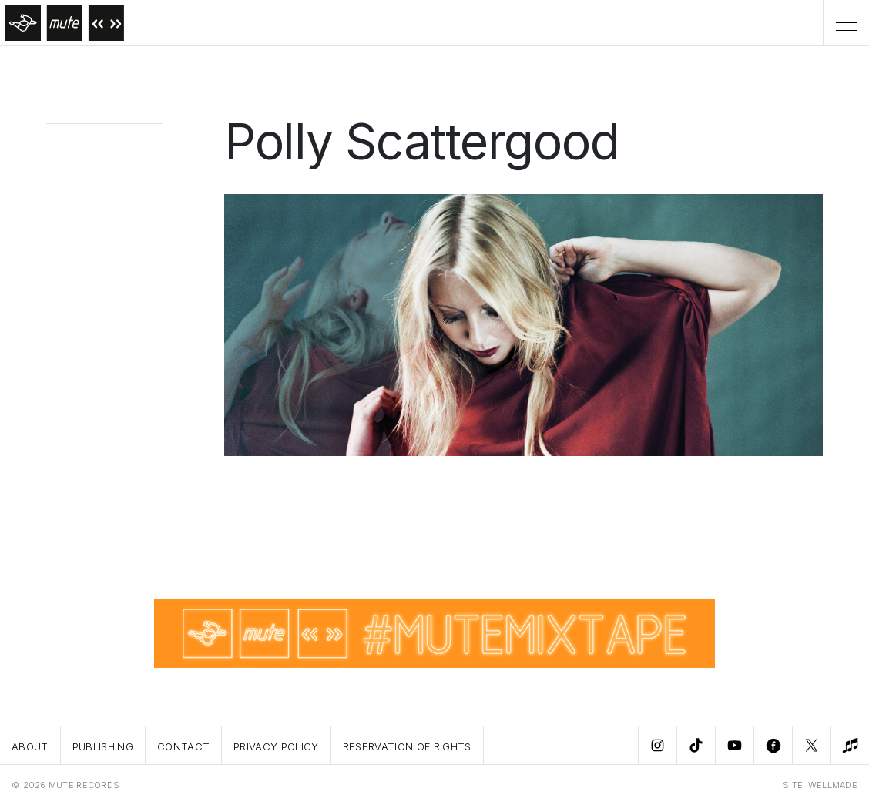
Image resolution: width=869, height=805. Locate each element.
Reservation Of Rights (407, 746)
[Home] (62, 22)
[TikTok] (695, 745)
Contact (183, 746)
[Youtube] (734, 745)
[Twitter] (811, 745)
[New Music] (849, 745)
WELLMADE (832, 785)
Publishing (102, 746)
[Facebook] (772, 745)
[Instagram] (657, 745)
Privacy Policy (276, 746)
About (30, 746)
